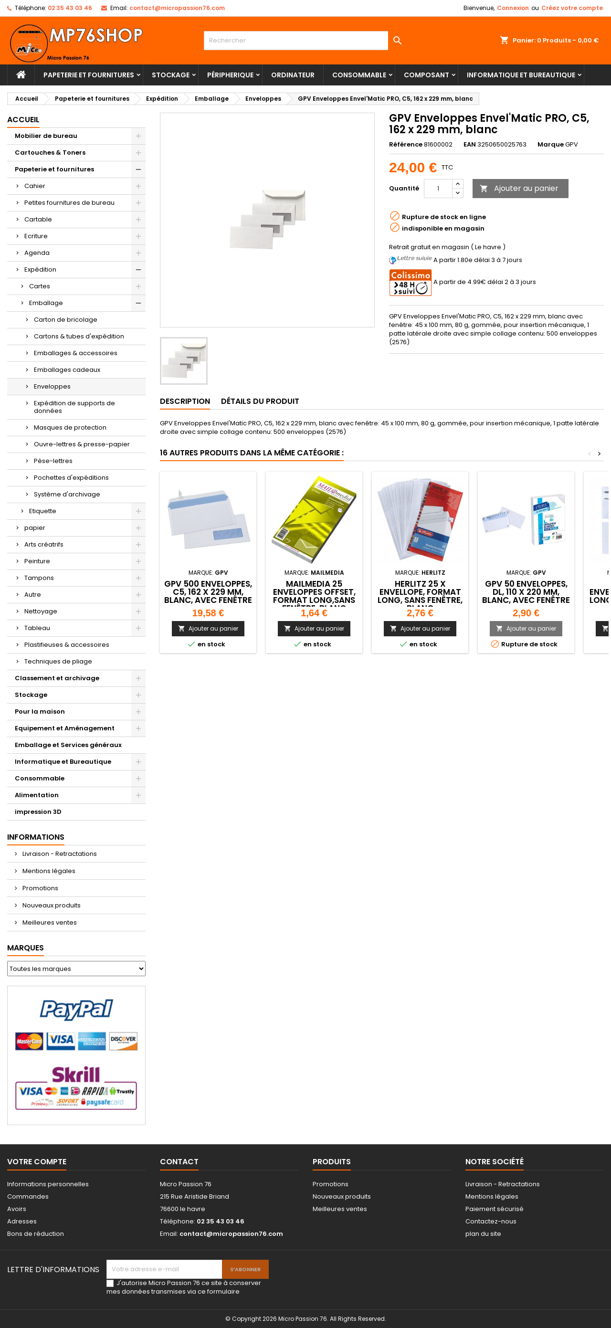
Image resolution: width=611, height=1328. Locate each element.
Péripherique (230, 75)
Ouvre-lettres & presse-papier (82, 444)
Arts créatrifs (43, 544)
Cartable (38, 219)
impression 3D (38, 811)
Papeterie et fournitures (88, 75)
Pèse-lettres (53, 460)
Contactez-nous (490, 1221)
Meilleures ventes (49, 922)
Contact (179, 1161)
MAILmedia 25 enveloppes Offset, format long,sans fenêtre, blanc (314, 596)
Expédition (40, 269)
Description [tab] (185, 401)
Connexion (513, 8)
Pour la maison (40, 711)
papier (34, 527)
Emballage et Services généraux (68, 744)
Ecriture (36, 236)
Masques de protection (70, 427)
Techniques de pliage (58, 661)
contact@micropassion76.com (177, 8)
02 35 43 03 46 (70, 8)
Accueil (23, 119)
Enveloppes (52, 386)
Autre (32, 594)
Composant (426, 75)
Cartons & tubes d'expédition (79, 336)
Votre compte (36, 1161)
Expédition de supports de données (74, 407)
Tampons (39, 577)
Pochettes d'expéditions (71, 477)
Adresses (22, 1221)
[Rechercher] (306, 40)
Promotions (39, 888)
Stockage (171, 75)
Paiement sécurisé (494, 1208)
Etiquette (42, 511)
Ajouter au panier (519, 188)
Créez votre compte (572, 8)
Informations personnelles (48, 1184)
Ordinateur (293, 75)
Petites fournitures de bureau (69, 202)
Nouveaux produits (51, 905)
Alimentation (37, 795)
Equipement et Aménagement (65, 728)
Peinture (37, 561)
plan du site (483, 1233)
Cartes (39, 286)
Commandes (28, 1196)
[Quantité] (438, 188)
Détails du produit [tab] (260, 401)
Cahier (34, 185)
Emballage (46, 302)
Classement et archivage (57, 678)
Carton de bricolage (65, 319)
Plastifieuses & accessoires (66, 644)
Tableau (37, 627)
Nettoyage (40, 611)
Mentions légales (48, 870)
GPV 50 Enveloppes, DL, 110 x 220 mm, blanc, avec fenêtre (526, 592)
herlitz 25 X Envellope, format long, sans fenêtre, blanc (420, 596)
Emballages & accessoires (75, 353)
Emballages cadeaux (67, 369)
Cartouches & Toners (50, 152)
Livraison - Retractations (59, 853)
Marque (550, 144)
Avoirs (16, 1208)
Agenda (37, 252)
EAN (470, 144)
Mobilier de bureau (46, 135)
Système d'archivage (67, 494)
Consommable (359, 75)
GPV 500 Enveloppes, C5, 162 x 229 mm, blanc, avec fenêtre (208, 592)
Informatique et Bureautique (521, 75)
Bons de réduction (35, 1233)
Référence (405, 144)
